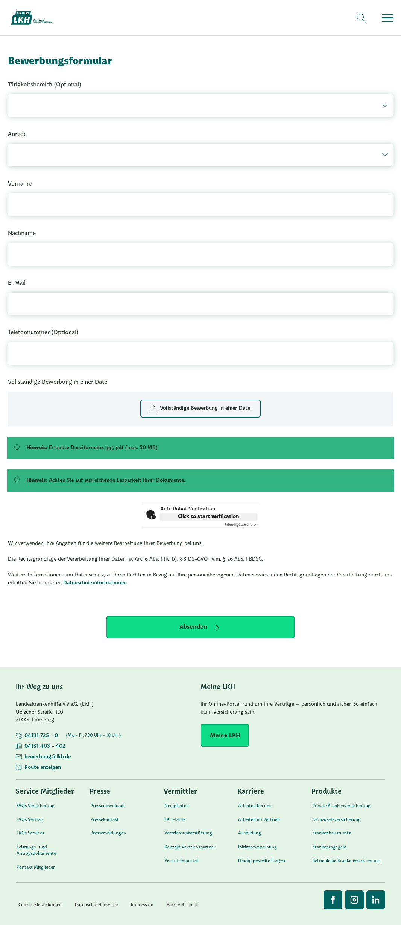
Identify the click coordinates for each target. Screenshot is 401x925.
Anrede (17, 134)
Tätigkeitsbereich (44, 84)
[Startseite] (36, 18)
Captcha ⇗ (241, 525)
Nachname (22, 234)
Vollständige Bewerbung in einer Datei (58, 382)
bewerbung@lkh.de (47, 757)
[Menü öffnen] (387, 18)
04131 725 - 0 (41, 736)
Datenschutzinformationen (95, 583)
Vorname (20, 184)
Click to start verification (208, 516)
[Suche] (361, 18)
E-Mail (17, 283)
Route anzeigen (42, 767)
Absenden (193, 627)
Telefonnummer (43, 332)
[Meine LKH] (224, 735)
